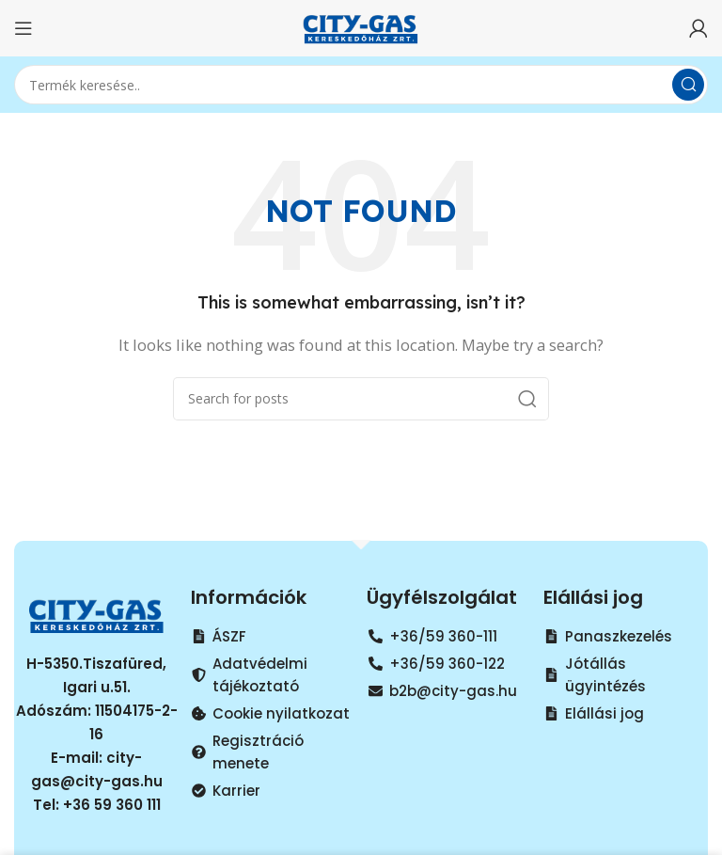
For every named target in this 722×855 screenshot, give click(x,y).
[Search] (361, 84)
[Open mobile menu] (23, 28)
